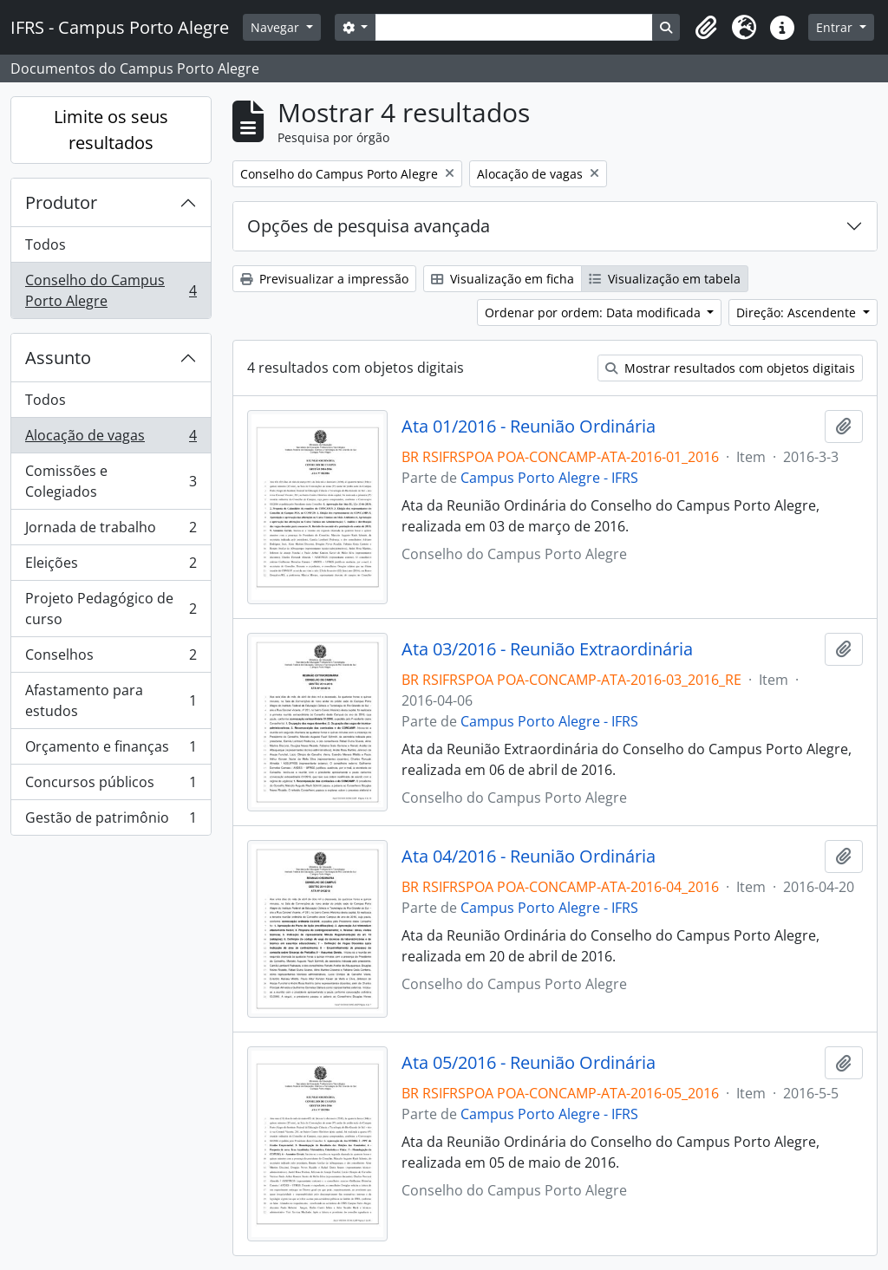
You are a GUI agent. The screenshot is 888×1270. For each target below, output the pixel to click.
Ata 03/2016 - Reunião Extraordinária (547, 649)
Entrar (836, 27)
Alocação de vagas (110, 439)
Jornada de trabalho (110, 531)
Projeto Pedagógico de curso (110, 608)
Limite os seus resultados (111, 129)
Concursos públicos (110, 786)
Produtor (61, 202)
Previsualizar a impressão (324, 278)
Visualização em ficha (502, 278)
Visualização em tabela (665, 278)
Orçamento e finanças (110, 750)
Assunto (58, 357)
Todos (45, 244)
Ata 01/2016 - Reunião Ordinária (529, 426)
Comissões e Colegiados (110, 481)
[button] (706, 28)
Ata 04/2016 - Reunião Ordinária (529, 856)
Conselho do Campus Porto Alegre (110, 290)
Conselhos (110, 658)
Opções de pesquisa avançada (368, 226)
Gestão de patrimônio (110, 821)
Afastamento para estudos (110, 700)
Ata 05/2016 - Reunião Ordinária (529, 1062)
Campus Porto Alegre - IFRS (549, 477)
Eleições (110, 566)
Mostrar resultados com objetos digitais (730, 368)
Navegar (277, 27)
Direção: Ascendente (797, 312)
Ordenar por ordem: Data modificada (594, 312)
